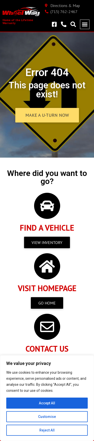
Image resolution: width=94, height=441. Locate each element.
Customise (47, 417)
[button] (84, 24)
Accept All (47, 403)
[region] (47, 398)
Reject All (47, 430)
